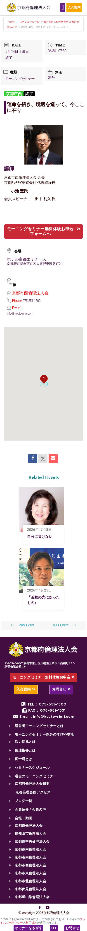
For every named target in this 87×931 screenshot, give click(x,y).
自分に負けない (39, 536)
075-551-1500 (31, 301)
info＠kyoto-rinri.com (20, 313)
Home (11, 21)
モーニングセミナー (20, 79)
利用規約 (31, 923)
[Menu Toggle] (62, 7)
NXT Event (64, 625)
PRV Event (22, 625)
